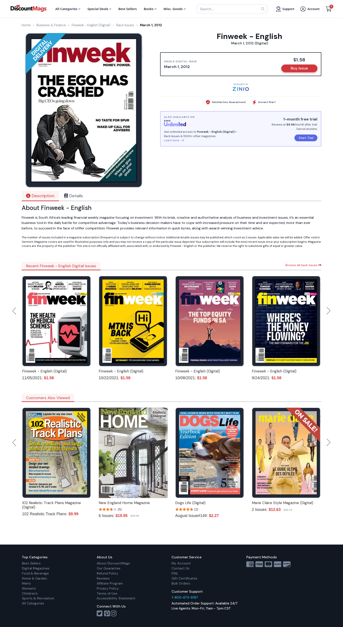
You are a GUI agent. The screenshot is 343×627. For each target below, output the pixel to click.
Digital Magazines (35, 568)
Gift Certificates (184, 578)
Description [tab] (40, 196)
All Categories (33, 603)
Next (328, 310)
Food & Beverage (35, 573)
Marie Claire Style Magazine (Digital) (282, 502)
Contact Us (180, 568)
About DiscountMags (113, 563)
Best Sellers (31, 563)
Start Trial (306, 138)
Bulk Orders (181, 583)
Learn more (174, 140)
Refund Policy (107, 573)
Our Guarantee (108, 568)
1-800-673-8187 (185, 597)
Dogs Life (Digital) (190, 502)
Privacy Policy (108, 588)
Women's (29, 588)
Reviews (103, 578)
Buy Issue (299, 68)
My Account (181, 563)
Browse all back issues (303, 265)
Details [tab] (73, 196)
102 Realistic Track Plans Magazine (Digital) (51, 505)
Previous (14, 310)
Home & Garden (34, 578)
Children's (30, 593)
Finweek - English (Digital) (44, 371)
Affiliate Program (110, 583)
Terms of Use (107, 593)
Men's (26, 583)
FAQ (175, 573)
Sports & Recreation (38, 598)
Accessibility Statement (116, 598)
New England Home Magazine (124, 502)
